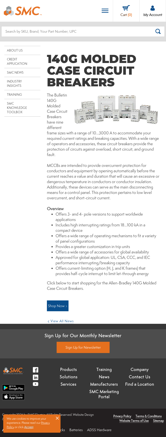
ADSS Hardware (99, 429)
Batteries (76, 429)
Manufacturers (104, 384)
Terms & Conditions (149, 416)
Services (68, 384)
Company (140, 369)
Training (14, 94)
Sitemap (158, 421)
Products (68, 369)
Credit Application (17, 61)
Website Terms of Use (134, 421)
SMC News (15, 72)
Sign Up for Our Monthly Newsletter (83, 335)
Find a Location (139, 384)
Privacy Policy (122, 416)
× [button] (57, 418)
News (104, 376)
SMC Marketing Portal (104, 394)
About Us (15, 50)
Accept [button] (28, 427)
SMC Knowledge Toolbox (17, 107)
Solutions (68, 376)
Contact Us (139, 376)
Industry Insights (14, 83)
